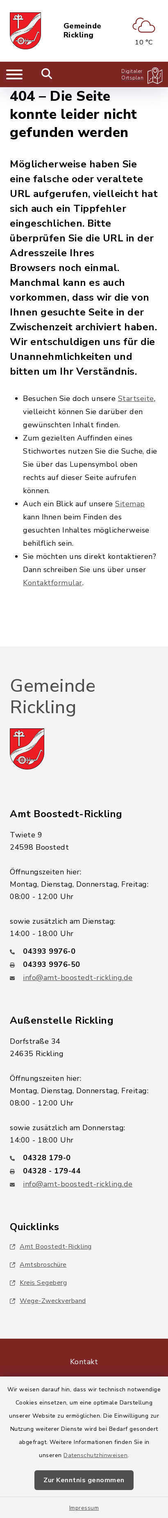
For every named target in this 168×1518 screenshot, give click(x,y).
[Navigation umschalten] (14, 74)
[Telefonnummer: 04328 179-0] (84, 1158)
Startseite (136, 398)
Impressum (84, 1508)
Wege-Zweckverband (48, 1300)
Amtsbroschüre (38, 1264)
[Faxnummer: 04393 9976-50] (84, 964)
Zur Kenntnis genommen (84, 1480)
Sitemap (130, 504)
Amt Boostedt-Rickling (51, 1246)
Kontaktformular (52, 583)
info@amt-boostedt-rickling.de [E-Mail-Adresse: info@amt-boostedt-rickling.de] (78, 978)
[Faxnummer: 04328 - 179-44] (84, 1171)
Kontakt (84, 1362)
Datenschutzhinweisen (95, 1455)
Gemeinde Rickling (83, 30)
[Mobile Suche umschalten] (47, 74)
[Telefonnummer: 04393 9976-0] (84, 951)
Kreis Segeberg (38, 1282)
